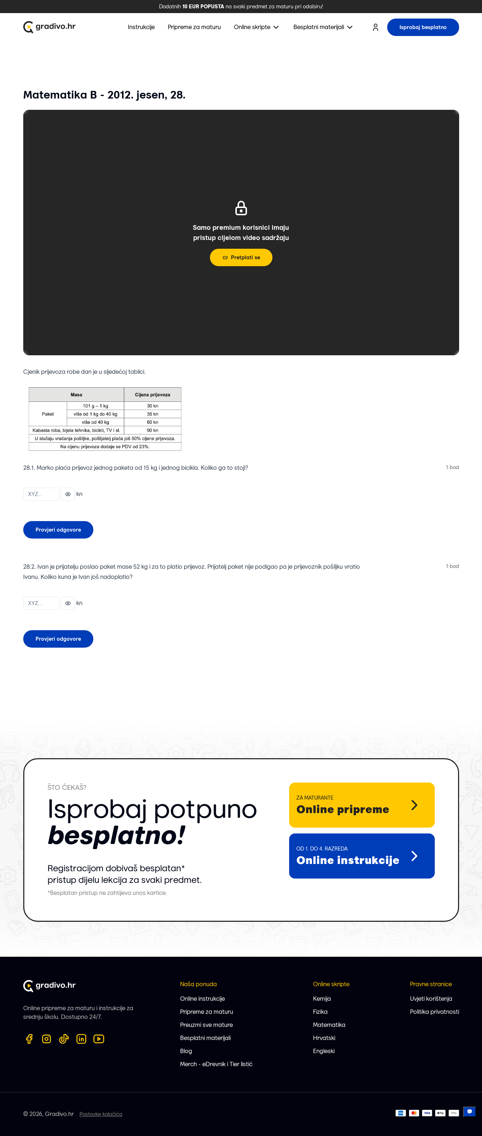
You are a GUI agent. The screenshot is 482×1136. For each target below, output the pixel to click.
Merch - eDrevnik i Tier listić (216, 1064)
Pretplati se (241, 257)
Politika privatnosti (434, 1012)
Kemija (322, 999)
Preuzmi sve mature (206, 1025)
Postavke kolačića (101, 1114)
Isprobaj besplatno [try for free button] (423, 27)
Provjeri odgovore (58, 530)
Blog (186, 1051)
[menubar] (241, 27)
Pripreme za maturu (206, 1012)
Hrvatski (324, 1038)
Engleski (324, 1051)
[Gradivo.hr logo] (49, 27)
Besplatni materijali (205, 1038)
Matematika (329, 1025)
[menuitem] (257, 27)
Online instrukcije (202, 999)
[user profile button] (375, 27)
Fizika (320, 1012)
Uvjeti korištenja (431, 999)
